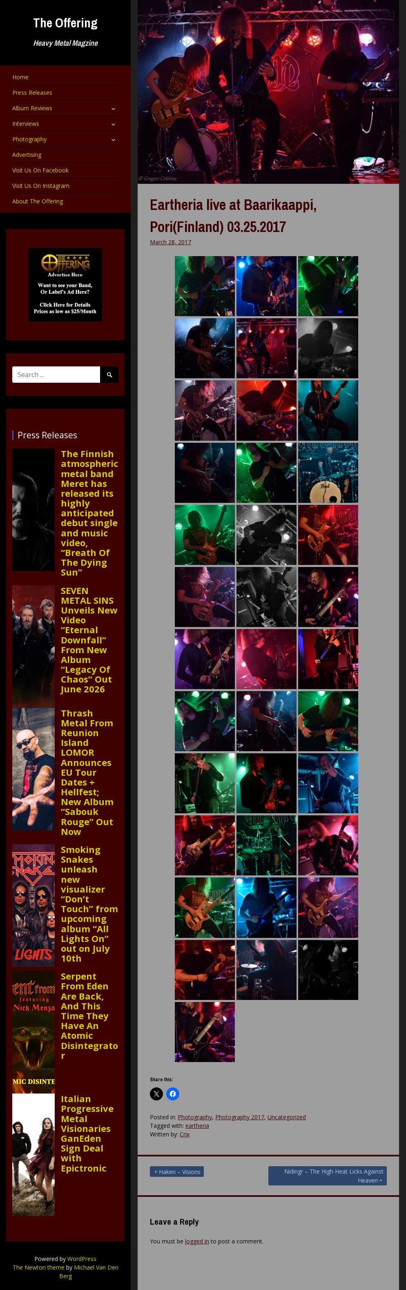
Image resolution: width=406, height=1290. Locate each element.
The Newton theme (39, 1267)
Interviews (25, 123)
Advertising (26, 154)
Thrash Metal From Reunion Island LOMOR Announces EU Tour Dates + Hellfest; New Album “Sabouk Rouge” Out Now (87, 772)
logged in (197, 1241)
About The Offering (37, 201)
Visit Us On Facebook (40, 170)
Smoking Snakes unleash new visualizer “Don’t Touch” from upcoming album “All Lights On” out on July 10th (89, 903)
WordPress (81, 1259)
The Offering (65, 22)
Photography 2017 (239, 1117)
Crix (185, 1134)
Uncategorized (287, 1117)
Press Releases (32, 92)
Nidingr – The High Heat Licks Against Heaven (334, 1175)
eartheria (197, 1125)
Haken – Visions (180, 1172)
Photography (29, 139)
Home (20, 77)
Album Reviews (32, 108)
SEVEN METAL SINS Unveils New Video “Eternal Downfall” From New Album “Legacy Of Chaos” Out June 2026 (89, 639)
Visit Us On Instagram (40, 186)
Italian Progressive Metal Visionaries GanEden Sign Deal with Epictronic (87, 1133)
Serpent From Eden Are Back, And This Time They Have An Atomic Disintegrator (89, 1015)
